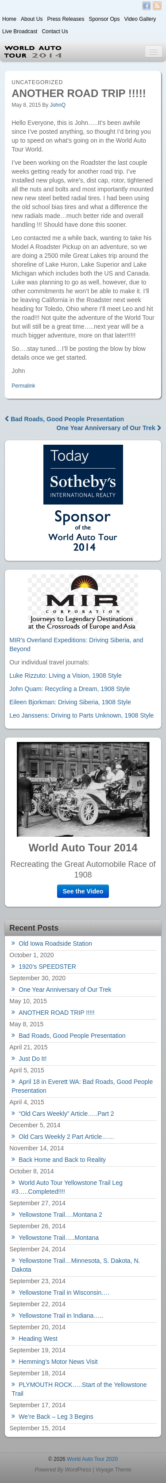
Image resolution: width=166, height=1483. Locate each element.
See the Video (83, 891)
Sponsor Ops (104, 19)
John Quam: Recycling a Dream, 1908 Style (69, 688)
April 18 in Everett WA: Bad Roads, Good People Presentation (82, 1086)
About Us (31, 19)
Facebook (146, 5)
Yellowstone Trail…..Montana (59, 1237)
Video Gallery (140, 19)
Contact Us (55, 31)
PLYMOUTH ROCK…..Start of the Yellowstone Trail (79, 1389)
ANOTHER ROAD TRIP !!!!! (56, 1012)
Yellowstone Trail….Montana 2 (60, 1214)
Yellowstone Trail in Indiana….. (61, 1315)
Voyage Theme (113, 1470)
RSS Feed (157, 5)
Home (9, 19)
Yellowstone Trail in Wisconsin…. (64, 1292)
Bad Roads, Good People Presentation (64, 419)
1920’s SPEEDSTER (47, 966)
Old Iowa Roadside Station (55, 943)
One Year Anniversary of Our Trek (109, 427)
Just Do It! (32, 1058)
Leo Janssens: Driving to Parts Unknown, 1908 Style (81, 715)
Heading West (38, 1338)
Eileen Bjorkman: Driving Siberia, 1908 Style (70, 702)
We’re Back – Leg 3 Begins (56, 1416)
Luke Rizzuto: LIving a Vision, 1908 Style (65, 675)
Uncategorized (37, 82)
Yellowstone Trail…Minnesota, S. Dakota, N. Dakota (76, 1265)
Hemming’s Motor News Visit (58, 1361)
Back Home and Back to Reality (62, 1159)
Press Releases (65, 19)
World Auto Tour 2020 (92, 1459)
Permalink (23, 386)
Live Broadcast (19, 31)
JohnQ (58, 105)
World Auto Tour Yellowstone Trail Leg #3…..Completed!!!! (67, 1187)
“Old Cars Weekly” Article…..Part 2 (66, 1113)
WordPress (78, 1470)
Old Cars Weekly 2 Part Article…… (66, 1136)
